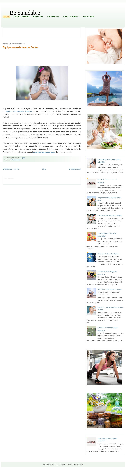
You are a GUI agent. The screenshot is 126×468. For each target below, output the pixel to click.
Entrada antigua (75, 169)
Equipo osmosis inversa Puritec (21, 47)
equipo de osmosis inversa (19, 111)
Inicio (6, 16)
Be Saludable (25, 13)
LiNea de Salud (18, 179)
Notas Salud (16, 160)
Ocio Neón (17, 180)
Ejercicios (38, 16)
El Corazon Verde (58, 182)
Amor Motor (72, 182)
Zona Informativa (9, 179)
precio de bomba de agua (44, 152)
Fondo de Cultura (50, 179)
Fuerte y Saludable (34, 180)
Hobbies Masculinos (69, 179)
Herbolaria (88, 16)
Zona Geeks (59, 179)
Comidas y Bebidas (21, 16)
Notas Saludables (71, 16)
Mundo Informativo (20, 182)
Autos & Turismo (69, 180)
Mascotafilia (11, 182)
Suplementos (53, 16)
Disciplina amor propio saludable (109, 289)
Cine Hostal (50, 180)
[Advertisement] (43, 32)
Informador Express (29, 179)
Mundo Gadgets (59, 180)
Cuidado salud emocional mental (109, 215)
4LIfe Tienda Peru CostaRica (108, 254)
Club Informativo (40, 179)
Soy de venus (24, 180)
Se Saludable (40, 182)
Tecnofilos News (9, 180)
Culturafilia (66, 182)
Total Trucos (43, 180)
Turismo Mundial (31, 182)
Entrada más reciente (11, 169)
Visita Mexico (48, 182)
